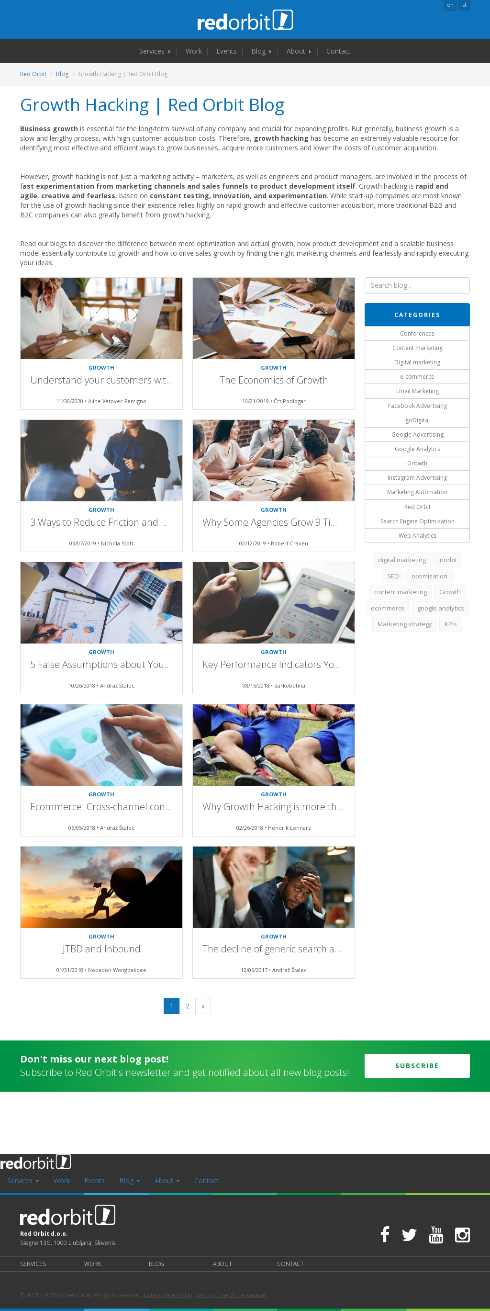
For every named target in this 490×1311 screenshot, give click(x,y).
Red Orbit (33, 74)
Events (226, 51)
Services (154, 51)
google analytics (440, 608)
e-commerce (417, 377)
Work (194, 51)
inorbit (447, 559)
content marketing (400, 592)
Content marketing (417, 348)
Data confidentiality (168, 1295)
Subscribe (417, 1065)
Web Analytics (417, 535)
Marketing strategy (405, 624)
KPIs (451, 624)
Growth (417, 463)
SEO (393, 576)
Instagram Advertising (417, 478)
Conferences (417, 333)
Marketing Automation (417, 492)
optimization (429, 576)
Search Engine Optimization (417, 521)
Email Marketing (417, 391)
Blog (261, 51)
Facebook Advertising (417, 406)
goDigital (417, 420)
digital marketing (402, 559)
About (299, 51)
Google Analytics (417, 449)
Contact (338, 51)
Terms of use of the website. (231, 1295)
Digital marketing (417, 362)
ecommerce (388, 608)
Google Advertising (417, 434)
